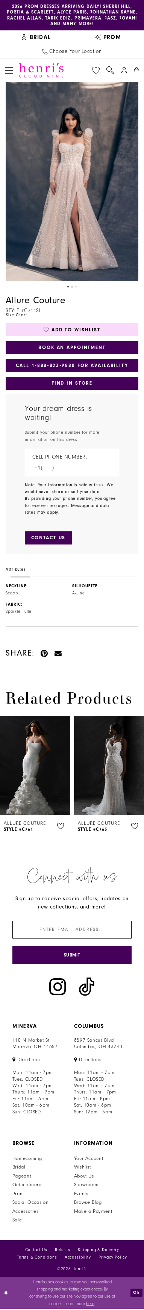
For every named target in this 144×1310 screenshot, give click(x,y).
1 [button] (68, 287)
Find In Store (72, 384)
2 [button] (72, 287)
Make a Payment (93, 1212)
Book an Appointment (72, 348)
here (90, 1304)
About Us (84, 1177)
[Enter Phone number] (68, 469)
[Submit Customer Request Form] (48, 539)
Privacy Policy (113, 1258)
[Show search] (110, 70)
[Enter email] (72, 931)
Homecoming (27, 1160)
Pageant (21, 1177)
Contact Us (36, 1251)
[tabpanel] (71, 181)
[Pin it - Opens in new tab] (45, 654)
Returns (62, 1251)
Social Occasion (30, 1203)
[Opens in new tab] (26, 1060)
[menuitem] (36, 37)
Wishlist (82, 1168)
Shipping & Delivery (98, 1251)
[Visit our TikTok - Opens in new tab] (87, 988)
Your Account (88, 1160)
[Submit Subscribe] (72, 957)
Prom (18, 1195)
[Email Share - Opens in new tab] (58, 654)
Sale (17, 1221)
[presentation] (35, 766)
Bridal (19, 1168)
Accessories (25, 1212)
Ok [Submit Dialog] (136, 1293)
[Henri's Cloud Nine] (41, 70)
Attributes (16, 570)
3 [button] (76, 287)
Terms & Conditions (37, 1258)
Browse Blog (88, 1203)
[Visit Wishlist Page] (96, 70)
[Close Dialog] (6, 1294)
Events (81, 1195)
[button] (9, 70)
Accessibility (78, 1258)
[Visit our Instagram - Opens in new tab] (57, 988)
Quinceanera (27, 1186)
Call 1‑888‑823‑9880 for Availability (72, 366)
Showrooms (87, 1186)
